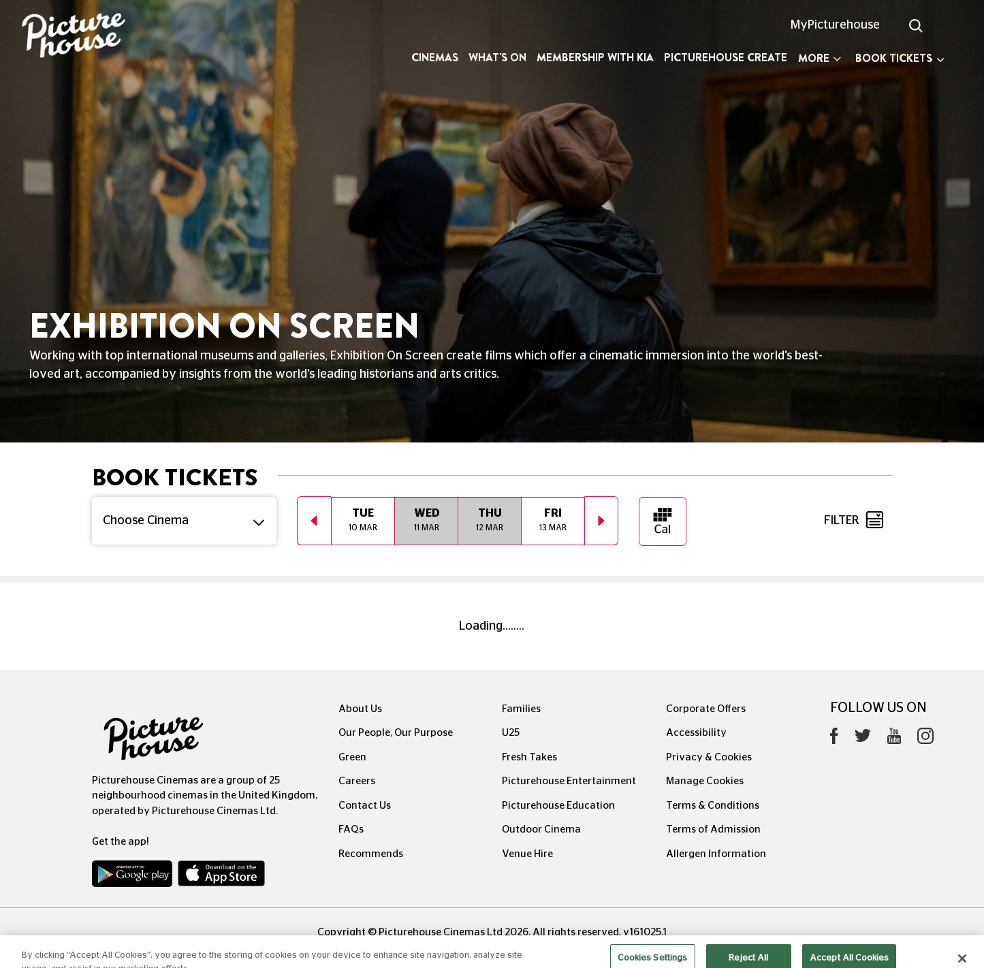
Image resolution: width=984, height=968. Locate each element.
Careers (356, 781)
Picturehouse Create (725, 57)
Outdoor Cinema (541, 829)
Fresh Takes (529, 757)
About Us (360, 709)
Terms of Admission (713, 829)
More (819, 58)
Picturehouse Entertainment (569, 781)
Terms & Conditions (712, 806)
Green (352, 757)
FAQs (351, 829)
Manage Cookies (705, 781)
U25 (511, 733)
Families (521, 709)
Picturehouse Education (558, 806)
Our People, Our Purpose (395, 733)
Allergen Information (716, 854)
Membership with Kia (595, 57)
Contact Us (364, 806)
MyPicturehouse (835, 25)
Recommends (370, 854)
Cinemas (434, 57)
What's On (497, 57)
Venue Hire (527, 854)
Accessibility (696, 733)
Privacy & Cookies (709, 757)
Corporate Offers (706, 709)
